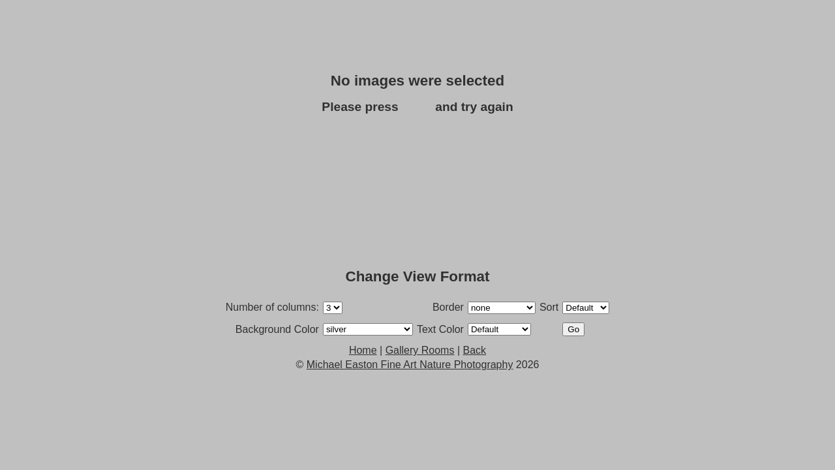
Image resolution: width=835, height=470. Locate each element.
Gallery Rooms (420, 350)
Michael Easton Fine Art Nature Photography (410, 364)
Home (363, 350)
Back (417, 107)
